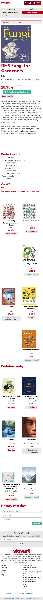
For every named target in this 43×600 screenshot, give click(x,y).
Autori (3, 572)
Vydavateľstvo (11, 9)
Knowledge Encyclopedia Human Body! (11, 223)
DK (3, 75)
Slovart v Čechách (28, 589)
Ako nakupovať (27, 565)
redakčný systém (15, 598)
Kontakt (25, 586)
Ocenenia (4, 568)
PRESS (3, 577)
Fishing (11, 439)
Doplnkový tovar (10, 16)
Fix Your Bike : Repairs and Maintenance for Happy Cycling (11, 486)
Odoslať (37, 523)
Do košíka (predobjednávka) (16, 92)
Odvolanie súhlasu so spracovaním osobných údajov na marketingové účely (32, 577)
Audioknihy (32, 9)
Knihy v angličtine (32, 12)
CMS (27, 598)
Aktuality (3, 565)
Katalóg (3, 570)
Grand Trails (31, 484)
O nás (24, 584)
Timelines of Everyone (31, 221)
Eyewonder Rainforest (31, 349)
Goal (11, 306)
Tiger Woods (31, 439)
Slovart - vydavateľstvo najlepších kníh (21, 594)
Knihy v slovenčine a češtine (10, 12)
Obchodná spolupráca (29, 582)
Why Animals (32, 264)
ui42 (37, 598)
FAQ (2, 575)
